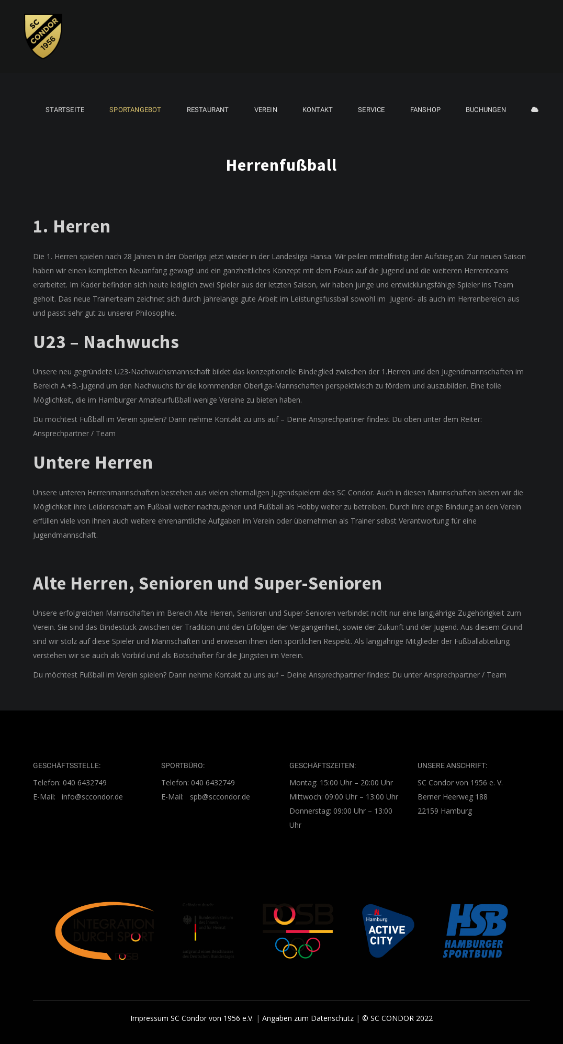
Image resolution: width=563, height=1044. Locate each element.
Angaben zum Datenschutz (308, 1018)
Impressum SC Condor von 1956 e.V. (192, 1018)
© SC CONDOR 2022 (397, 1018)
